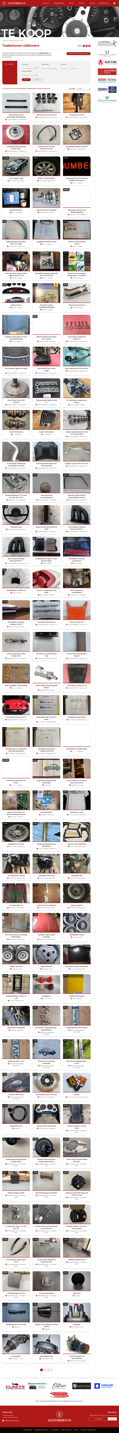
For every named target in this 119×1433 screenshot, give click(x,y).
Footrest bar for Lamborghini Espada (76, 655)
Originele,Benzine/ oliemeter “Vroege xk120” (16, 1160)
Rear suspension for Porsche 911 (76, 368)
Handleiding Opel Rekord (77, 717)
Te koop (81, 3)
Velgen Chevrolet (16, 966)
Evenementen (59, 3)
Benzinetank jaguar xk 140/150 (46, 1193)
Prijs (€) (63, 64)
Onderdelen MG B (16, 1126)
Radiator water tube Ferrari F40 (76, 463)
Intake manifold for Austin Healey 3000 (16, 655)
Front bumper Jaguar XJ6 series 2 (16, 369)
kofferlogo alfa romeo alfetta (76, 1028)
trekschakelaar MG (46, 1356)
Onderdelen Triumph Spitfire (76, 749)
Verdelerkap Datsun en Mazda (77, 146)
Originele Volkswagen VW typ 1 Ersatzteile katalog (16, 338)
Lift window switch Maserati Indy (46, 655)
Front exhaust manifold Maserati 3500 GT (76, 528)
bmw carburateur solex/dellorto (76, 591)
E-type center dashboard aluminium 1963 (46, 1261)
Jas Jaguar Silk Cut (16, 905)
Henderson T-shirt (76, 812)
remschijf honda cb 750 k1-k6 (46, 1094)
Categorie (25, 64)
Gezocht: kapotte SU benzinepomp (76, 1357)
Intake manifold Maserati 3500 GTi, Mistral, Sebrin (77, 433)
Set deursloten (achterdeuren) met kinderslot (46, 1227)
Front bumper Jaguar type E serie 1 (16, 1261)
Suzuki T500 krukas (16, 432)
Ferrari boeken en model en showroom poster (77, 782)
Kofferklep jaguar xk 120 (16, 1293)
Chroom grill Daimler (46, 1293)
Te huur (92, 3)
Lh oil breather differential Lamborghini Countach (16, 465)
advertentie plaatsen (8, 55)
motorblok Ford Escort (46, 876)
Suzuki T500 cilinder (46, 432)
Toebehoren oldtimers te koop (16, 40)
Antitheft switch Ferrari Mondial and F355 (46, 148)
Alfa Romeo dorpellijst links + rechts (76, 1062)
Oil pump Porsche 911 (76, 115)
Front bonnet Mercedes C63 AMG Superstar (46, 465)
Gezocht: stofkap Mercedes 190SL (46, 591)
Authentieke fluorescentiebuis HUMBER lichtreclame (77, 179)
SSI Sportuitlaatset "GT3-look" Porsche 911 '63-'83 (16, 496)
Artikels (45, 3)
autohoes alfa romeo (16, 1094)
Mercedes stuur (16, 527)
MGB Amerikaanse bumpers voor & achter (46, 338)
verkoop (23, 55)
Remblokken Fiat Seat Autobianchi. (77, 560)
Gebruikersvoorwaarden (41, 1430)
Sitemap (76, 1430)
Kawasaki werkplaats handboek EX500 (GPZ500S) (46, 274)
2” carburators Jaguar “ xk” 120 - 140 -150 (16, 1227)
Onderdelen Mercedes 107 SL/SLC (16, 782)
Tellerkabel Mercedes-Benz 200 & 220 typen (16, 243)
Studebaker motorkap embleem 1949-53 (16, 623)
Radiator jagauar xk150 (16, 1193)
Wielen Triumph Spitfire (46, 178)
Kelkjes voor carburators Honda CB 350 (46, 1325)
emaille (76, 1094)
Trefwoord (45, 64)
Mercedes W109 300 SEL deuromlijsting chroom (77, 496)
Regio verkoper (27, 71)
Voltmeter (77, 1293)
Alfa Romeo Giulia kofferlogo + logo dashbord (46, 1029)
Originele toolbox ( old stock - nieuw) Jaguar (76, 1227)
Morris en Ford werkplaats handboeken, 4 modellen (76, 274)
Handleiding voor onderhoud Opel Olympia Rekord (16, 750)
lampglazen (46, 996)
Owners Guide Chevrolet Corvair (77, 243)
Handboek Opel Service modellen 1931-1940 (46, 750)
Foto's (71, 3)
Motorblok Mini (76, 876)
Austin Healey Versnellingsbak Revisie (46, 686)
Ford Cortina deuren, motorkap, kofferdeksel (16, 936)
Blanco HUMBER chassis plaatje (16, 685)
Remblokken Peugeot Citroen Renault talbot (46, 560)
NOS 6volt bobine (16, 210)
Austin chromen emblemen (46, 905)
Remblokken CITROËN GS (16, 590)
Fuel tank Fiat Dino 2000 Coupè (46, 369)
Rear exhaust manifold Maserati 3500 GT (16, 560)
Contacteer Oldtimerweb (10, 1417)
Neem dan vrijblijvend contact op (66, 1401)
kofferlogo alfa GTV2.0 (16, 1061)
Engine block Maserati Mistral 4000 (46, 528)
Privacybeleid (54, 1430)
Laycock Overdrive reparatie (46, 210)
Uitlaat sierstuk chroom (76, 305)
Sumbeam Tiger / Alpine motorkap (46, 936)
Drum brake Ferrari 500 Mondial (16, 401)
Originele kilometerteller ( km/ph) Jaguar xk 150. (46, 1160)
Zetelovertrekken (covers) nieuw (76, 1127)
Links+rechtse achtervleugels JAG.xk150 (76, 1160)
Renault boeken (46, 812)
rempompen (16, 1356)
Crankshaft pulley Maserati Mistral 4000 (16, 148)
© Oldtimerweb (27, 1430)
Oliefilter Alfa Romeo (76, 996)
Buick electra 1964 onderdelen (77, 966)
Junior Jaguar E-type (16, 178)
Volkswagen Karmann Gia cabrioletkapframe (77, 211)
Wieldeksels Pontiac (76, 935)
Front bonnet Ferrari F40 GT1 (16, 717)
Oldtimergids (103, 3)
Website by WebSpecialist (88, 1430)
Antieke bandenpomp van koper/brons (46, 845)
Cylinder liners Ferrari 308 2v (46, 115)
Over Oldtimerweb (7, 1415)
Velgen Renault (46, 966)
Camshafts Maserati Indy (46, 622)
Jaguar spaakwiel (77, 905)
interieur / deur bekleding (76, 844)
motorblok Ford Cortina (16, 876)
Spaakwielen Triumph (16, 844)
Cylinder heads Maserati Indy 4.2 (46, 401)
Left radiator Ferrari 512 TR (76, 685)
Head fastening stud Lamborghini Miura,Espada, (16, 116)
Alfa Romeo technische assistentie (46, 1062)
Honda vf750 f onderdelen (46, 1126)
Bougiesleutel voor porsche (16, 1324)
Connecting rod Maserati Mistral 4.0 (77, 338)
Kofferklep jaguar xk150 (76, 1260)
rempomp (76, 1324)
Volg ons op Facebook (12, 1420)
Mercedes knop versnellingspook (46, 496)
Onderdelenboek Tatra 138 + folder (46, 718)
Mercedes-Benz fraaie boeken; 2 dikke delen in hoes (16, 274)
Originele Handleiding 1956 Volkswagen (46, 782)
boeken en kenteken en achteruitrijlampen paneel (16, 813)
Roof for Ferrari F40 (77, 622)
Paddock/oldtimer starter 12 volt (16, 997)
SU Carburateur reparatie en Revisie (77, 401)
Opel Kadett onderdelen (16, 1028)
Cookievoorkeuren (66, 1430)
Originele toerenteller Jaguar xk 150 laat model (76, 1194)
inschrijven (112, 1419)
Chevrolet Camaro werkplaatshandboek (46, 306)
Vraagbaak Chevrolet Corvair (46, 242)
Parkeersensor (16, 305)
